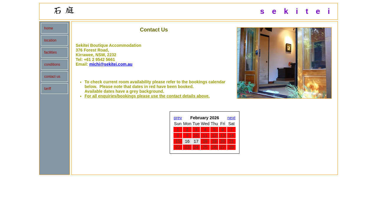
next (231, 117)
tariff (47, 89)
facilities (50, 52)
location (50, 40)
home (48, 28)
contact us (52, 76)
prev (178, 117)
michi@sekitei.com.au (111, 64)
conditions (52, 64)
